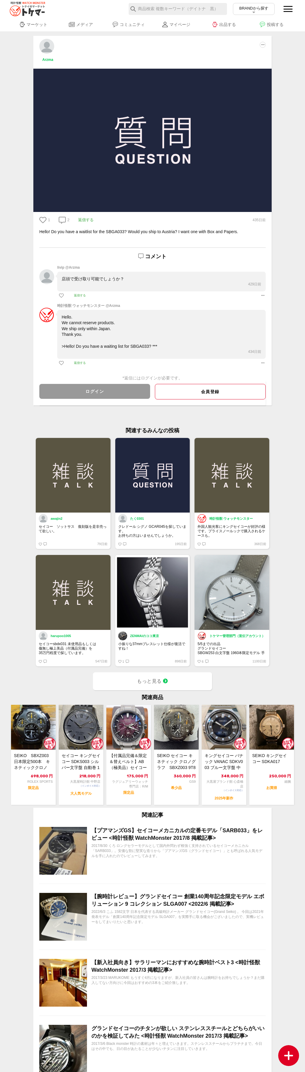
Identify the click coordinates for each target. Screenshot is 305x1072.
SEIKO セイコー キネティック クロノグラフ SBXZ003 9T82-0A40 (176, 761)
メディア (81, 24)
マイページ (176, 24)
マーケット (33, 24)
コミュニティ (128, 24)
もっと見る (152, 681)
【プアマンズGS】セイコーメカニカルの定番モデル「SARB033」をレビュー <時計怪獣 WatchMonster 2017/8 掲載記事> (177, 834)
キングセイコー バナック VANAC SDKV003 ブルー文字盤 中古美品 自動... (224, 761)
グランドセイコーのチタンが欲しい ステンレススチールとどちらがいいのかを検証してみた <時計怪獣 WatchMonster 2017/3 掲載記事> (177, 1032)
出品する (224, 24)
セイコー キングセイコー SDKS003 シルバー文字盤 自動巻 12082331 (81, 761)
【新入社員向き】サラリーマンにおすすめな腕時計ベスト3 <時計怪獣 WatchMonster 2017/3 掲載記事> (175, 966)
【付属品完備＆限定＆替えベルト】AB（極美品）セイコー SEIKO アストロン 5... (128, 761)
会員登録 (210, 391)
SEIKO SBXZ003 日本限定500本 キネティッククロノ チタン (33, 761)
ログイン (94, 391)
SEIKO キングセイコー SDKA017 (269, 758)
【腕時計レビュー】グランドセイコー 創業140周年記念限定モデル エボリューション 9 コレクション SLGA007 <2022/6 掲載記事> (177, 900)
